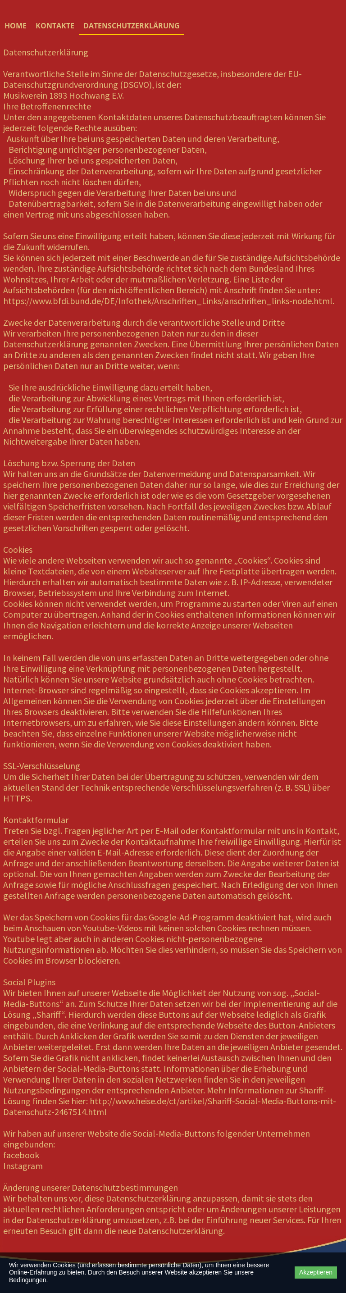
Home (16, 26)
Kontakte (55, 26)
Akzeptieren (315, 1272)
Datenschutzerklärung (131, 26)
